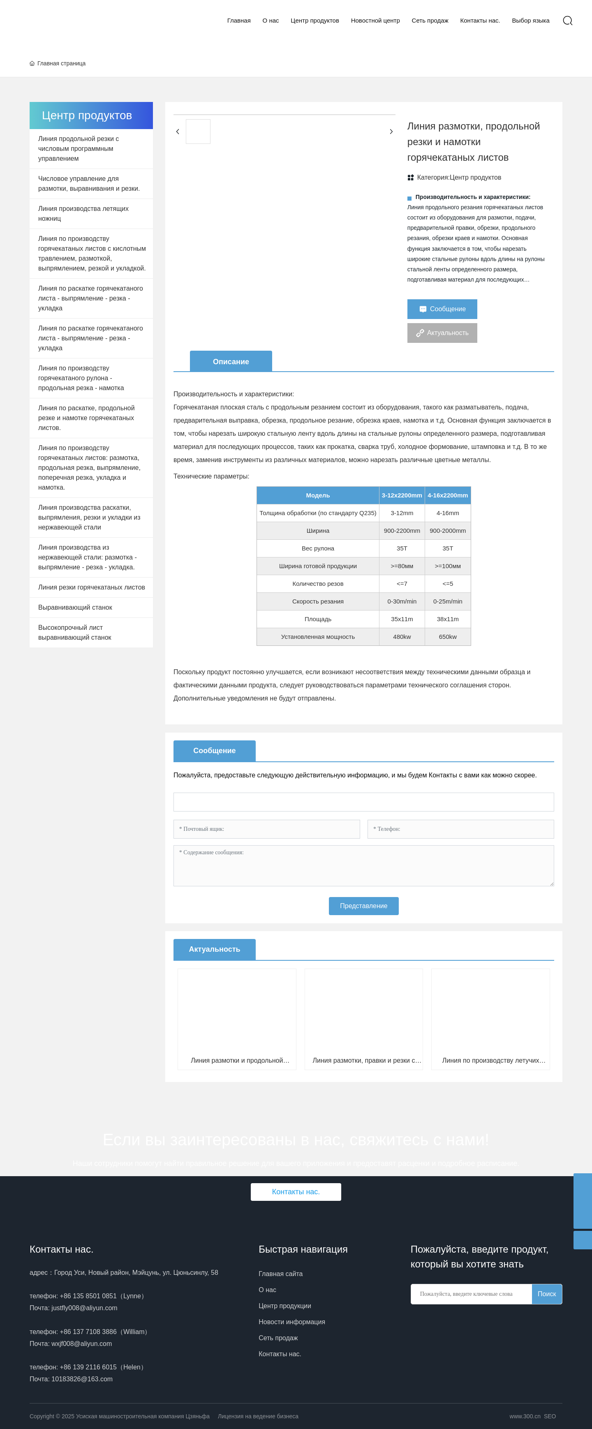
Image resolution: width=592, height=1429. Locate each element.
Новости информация (292, 1321)
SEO (550, 1416)
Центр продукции (285, 1305)
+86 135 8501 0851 (88, 1296)
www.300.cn (525, 1416)
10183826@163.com (82, 1379)
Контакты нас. (62, 1249)
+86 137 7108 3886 (88, 1331)
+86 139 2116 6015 (88, 1367)
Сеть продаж (278, 1337)
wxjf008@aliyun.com (81, 1343)
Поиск (547, 1293)
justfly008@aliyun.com (84, 1307)
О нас (267, 1289)
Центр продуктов (475, 177)
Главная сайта (281, 1273)
